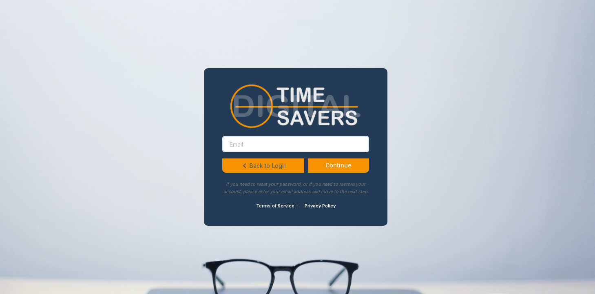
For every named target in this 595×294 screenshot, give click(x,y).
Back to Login (263, 166)
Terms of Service (275, 206)
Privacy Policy (320, 206)
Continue (338, 165)
